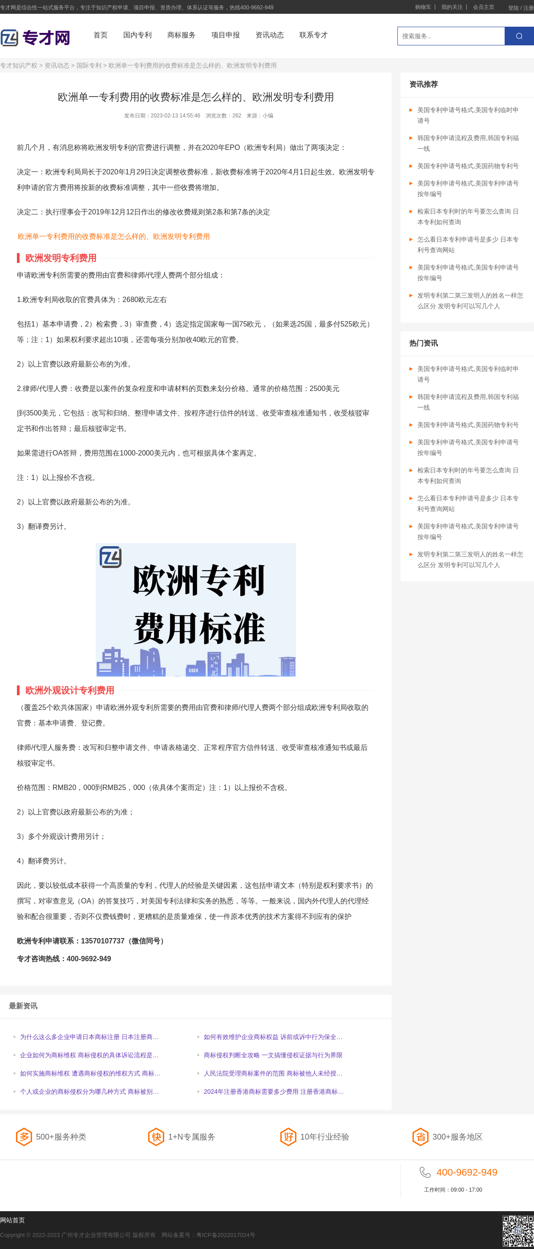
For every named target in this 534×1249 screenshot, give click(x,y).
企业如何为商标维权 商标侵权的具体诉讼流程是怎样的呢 (89, 1056)
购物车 (423, 7)
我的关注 (452, 7)
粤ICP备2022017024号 (225, 1235)
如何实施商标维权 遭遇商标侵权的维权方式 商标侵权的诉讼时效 (90, 1074)
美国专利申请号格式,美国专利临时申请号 (468, 115)
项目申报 (225, 35)
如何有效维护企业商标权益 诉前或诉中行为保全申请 (273, 1037)
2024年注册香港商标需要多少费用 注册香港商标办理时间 (274, 1092)
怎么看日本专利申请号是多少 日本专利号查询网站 (468, 245)
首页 (100, 35)
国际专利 (89, 65)
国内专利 (137, 35)
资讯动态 (269, 35)
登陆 (513, 8)
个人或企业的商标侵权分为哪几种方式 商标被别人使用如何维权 (89, 1092)
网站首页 (12, 1220)
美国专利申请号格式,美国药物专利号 (468, 165)
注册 (528, 8)
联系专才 (313, 35)
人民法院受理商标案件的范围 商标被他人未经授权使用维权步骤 (273, 1074)
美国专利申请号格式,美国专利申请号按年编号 (468, 188)
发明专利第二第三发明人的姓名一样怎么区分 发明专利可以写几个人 (470, 301)
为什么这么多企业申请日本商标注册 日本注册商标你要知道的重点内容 (89, 1037)
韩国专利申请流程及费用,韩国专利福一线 (468, 143)
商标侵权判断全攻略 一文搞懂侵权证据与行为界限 (273, 1055)
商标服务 (181, 35)
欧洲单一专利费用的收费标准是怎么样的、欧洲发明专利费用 (114, 236)
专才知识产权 (18, 65)
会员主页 (483, 7)
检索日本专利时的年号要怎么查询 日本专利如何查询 (468, 217)
